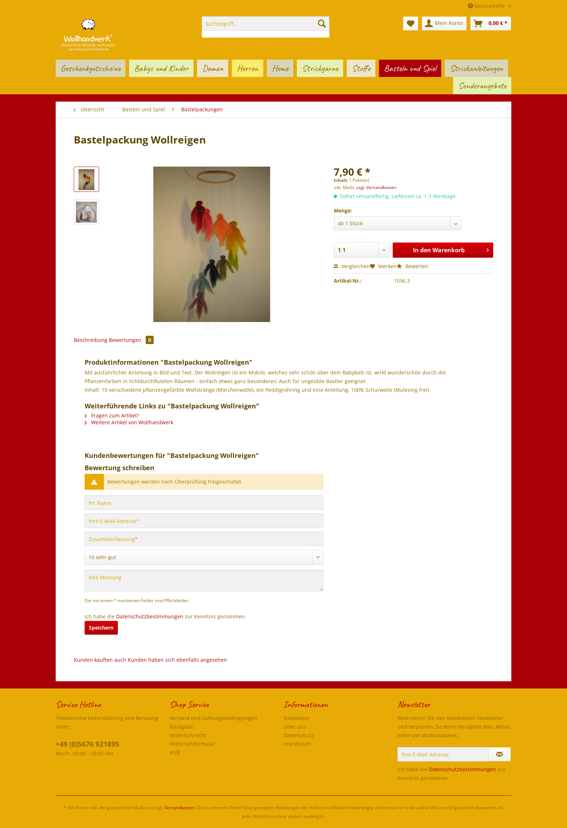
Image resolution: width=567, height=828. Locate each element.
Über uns (295, 726)
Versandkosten (180, 808)
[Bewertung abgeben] (204, 557)
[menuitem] (265, 27)
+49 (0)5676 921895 (87, 744)
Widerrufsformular (192, 743)
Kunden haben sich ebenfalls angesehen (177, 659)
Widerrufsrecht (188, 735)
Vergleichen (352, 266)
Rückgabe (181, 726)
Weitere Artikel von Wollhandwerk (129, 422)
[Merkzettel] (410, 23)
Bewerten (413, 266)
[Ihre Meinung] (204, 580)
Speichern (101, 627)
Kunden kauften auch (100, 659)
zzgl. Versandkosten (376, 187)
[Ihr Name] (204, 502)
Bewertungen (131, 339)
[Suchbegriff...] (265, 23)
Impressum (297, 743)
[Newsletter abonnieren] (499, 754)
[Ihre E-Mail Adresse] (443, 754)
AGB (175, 752)
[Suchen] (321, 23)
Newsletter (297, 718)
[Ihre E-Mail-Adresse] (204, 521)
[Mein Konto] (444, 23)
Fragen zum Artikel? (112, 415)
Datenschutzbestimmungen (149, 616)
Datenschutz (299, 735)
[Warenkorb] (490, 23)
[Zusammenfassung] (204, 539)
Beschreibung (90, 339)
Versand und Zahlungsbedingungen (213, 718)
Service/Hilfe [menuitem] (487, 6)
